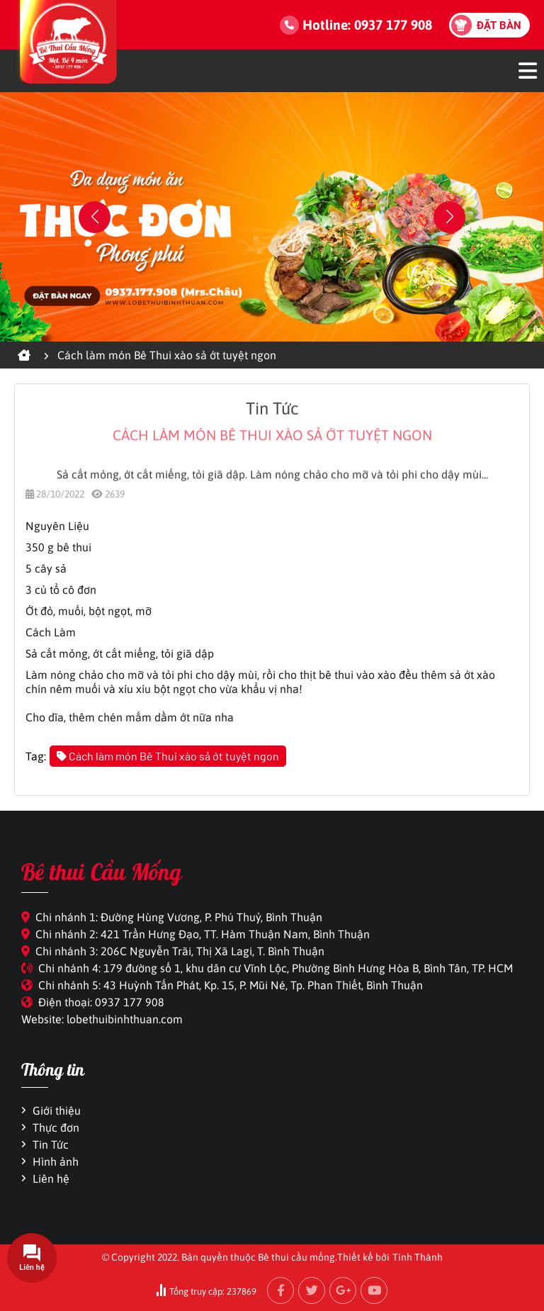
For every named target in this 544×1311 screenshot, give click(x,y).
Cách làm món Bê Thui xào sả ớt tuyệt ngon (168, 756)
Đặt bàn (499, 25)
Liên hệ (51, 1178)
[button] (449, 217)
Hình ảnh (56, 1161)
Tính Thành (417, 1257)
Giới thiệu (57, 1110)
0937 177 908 (393, 25)
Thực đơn (56, 1127)
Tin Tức (51, 1144)
